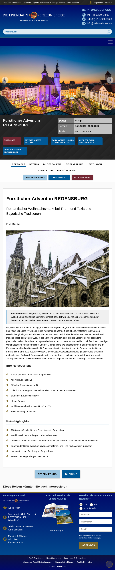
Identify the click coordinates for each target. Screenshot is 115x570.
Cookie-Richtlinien (84, 562)
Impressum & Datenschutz (75, 558)
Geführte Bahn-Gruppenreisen (86, 141)
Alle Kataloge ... (57, 530)
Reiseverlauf (74, 164)
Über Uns (7, 3)
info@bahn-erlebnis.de (99, 23)
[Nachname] (95, 521)
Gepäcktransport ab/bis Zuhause (13, 151)
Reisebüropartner (53, 558)
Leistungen (94, 164)
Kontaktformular (15, 542)
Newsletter (27, 3)
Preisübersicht (67, 171)
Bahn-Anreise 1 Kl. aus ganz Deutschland (63, 141)
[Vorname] (95, 514)
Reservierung (35, 177)
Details (34, 164)
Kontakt (62, 3)
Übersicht (18, 164)
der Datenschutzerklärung (89, 538)
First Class (9, 140)
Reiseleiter (16, 3)
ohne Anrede (90, 508)
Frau (86, 504)
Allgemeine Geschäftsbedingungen (37, 562)
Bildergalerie (52, 164)
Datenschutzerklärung (64, 562)
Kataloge (54, 3)
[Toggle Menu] (110, 41)
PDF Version (82, 177)
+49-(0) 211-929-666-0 (99, 19)
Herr (96, 504)
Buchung (59, 177)
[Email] (95, 529)
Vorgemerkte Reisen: (100, 3)
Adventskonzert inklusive (33, 141)
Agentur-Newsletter (41, 3)
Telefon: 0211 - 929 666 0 (20, 526)
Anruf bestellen (73, 3)
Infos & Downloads (35, 558)
